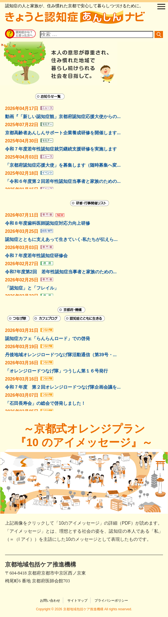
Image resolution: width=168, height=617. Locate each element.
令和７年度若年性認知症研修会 (36, 255)
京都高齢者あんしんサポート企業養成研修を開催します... (62, 132)
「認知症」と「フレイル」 (32, 288)
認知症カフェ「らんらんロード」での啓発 (47, 338)
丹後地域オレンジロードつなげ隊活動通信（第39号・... (61, 354)
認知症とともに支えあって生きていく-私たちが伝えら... (61, 239)
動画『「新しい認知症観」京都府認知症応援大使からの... (62, 116)
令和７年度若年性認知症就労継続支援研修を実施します (61, 149)
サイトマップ (77, 600)
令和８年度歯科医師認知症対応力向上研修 (47, 223)
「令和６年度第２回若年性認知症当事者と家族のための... (62, 181)
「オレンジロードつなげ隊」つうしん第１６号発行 (56, 371)
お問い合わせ (50, 600)
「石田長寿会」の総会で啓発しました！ (45, 403)
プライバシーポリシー (111, 600)
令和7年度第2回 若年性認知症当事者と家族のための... (61, 271)
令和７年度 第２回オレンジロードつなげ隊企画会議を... (62, 387)
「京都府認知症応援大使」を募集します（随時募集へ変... (62, 165)
